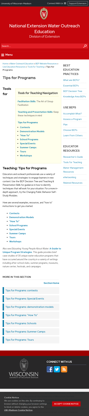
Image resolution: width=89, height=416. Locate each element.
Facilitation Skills (27, 101)
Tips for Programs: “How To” (21, 315)
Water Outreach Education (22, 63)
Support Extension (78, 3)
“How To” (25, 135)
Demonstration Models (32, 131)
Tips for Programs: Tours (19, 339)
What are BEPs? (71, 80)
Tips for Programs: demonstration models (29, 307)
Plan (65, 124)
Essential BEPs (71, 85)
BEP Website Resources (46, 63)
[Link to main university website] (23, 377)
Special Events (28, 143)
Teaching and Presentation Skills (35, 111)
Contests (25, 127)
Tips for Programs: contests (21, 290)
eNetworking (69, 177)
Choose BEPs (70, 130)
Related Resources (72, 182)
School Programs (29, 139)
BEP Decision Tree (72, 91)
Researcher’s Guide (73, 156)
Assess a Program (72, 119)
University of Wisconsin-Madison (16, 3)
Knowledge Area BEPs (74, 96)
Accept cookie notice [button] (66, 404)
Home (5, 63)
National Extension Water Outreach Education (44, 29)
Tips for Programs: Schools (20, 323)
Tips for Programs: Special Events (24, 298)
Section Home (51, 283)
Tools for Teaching (35, 66)
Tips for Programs (28, 122)
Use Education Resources (14, 66)
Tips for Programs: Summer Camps (25, 331)
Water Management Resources (73, 169)
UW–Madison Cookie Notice (18, 410)
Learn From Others (73, 135)
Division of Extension (44, 36)
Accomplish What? (72, 113)
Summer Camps (28, 147)
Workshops (26, 155)
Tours (23, 151)
